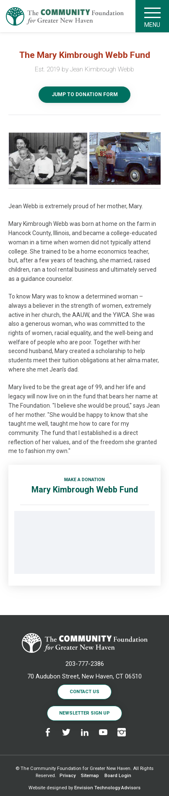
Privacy (67, 775)
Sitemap (90, 775)
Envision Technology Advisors (107, 788)
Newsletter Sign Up (84, 713)
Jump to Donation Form (85, 94)
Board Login (117, 775)
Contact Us (84, 691)
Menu (152, 16)
